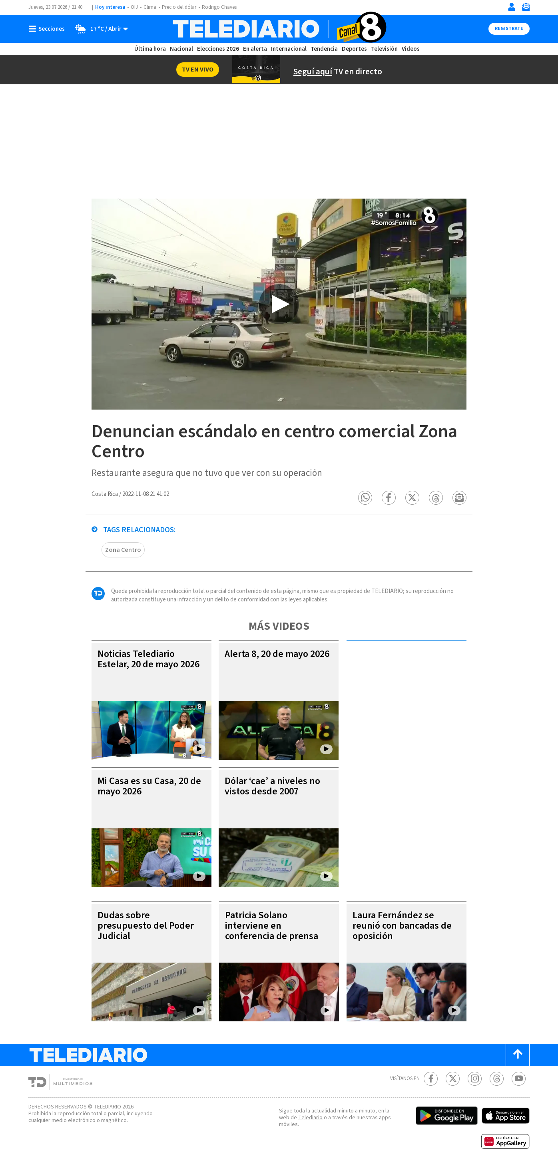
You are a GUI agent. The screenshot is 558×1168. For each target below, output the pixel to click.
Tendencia (324, 49)
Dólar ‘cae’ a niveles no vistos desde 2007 (272, 786)
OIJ (134, 7)
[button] (365, 497)
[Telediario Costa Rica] (279, 29)
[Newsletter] (526, 8)
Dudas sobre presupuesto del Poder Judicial (146, 925)
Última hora (150, 49)
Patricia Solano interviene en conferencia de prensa (271, 925)
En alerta (255, 49)
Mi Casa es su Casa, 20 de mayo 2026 (149, 786)
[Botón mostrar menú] (48, 29)
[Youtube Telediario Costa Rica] (519, 1079)
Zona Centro (123, 549)
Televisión (384, 49)
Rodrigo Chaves (219, 7)
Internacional (289, 49)
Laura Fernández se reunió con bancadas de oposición (402, 925)
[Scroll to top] (518, 1055)
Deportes (354, 49)
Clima (149, 7)
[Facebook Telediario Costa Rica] (431, 1079)
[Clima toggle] (99, 29)
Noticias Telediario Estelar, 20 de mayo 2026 (148, 659)
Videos (411, 49)
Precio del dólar (179, 7)
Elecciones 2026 (218, 49)
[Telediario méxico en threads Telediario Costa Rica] (497, 1079)
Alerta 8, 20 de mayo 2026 (277, 654)
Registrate (509, 28)
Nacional (181, 49)
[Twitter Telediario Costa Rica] (453, 1079)
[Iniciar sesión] (512, 7)
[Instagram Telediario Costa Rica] (475, 1079)
